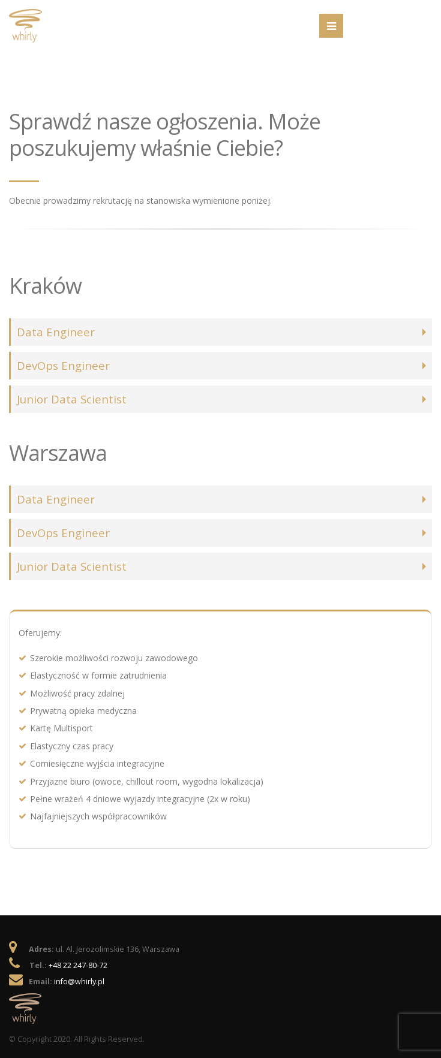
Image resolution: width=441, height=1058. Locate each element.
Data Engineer (56, 331)
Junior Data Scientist (72, 398)
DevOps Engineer (63, 365)
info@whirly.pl (79, 981)
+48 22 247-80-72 (78, 965)
